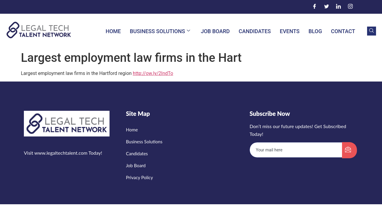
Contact (343, 31)
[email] (296, 150)
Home (113, 31)
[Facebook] (314, 6)
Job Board (215, 31)
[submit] (349, 150)
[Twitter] (326, 6)
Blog (315, 31)
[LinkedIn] (338, 6)
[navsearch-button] (371, 31)
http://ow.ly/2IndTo (153, 73)
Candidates (255, 31)
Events (290, 31)
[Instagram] (350, 6)
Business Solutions (160, 31)
